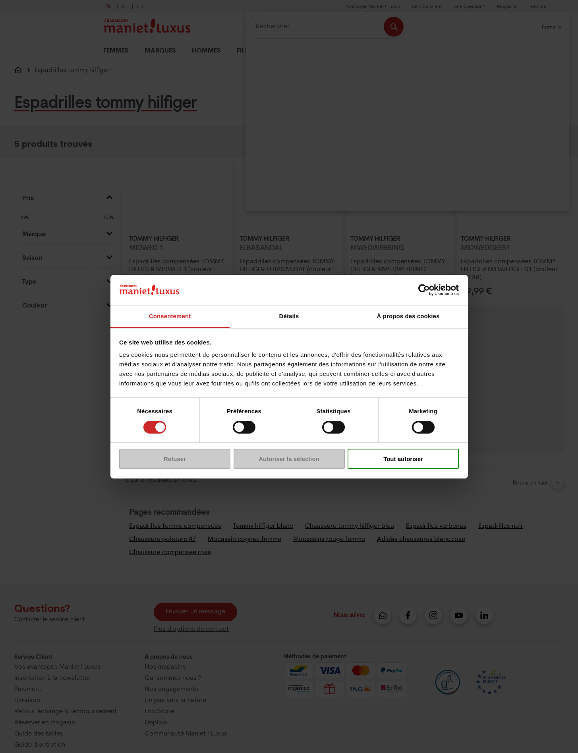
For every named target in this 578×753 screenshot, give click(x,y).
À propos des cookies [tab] (408, 316)
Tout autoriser (403, 458)
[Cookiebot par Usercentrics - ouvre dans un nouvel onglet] (424, 290)
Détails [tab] (289, 316)
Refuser (175, 458)
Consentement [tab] (170, 316)
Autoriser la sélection (289, 458)
